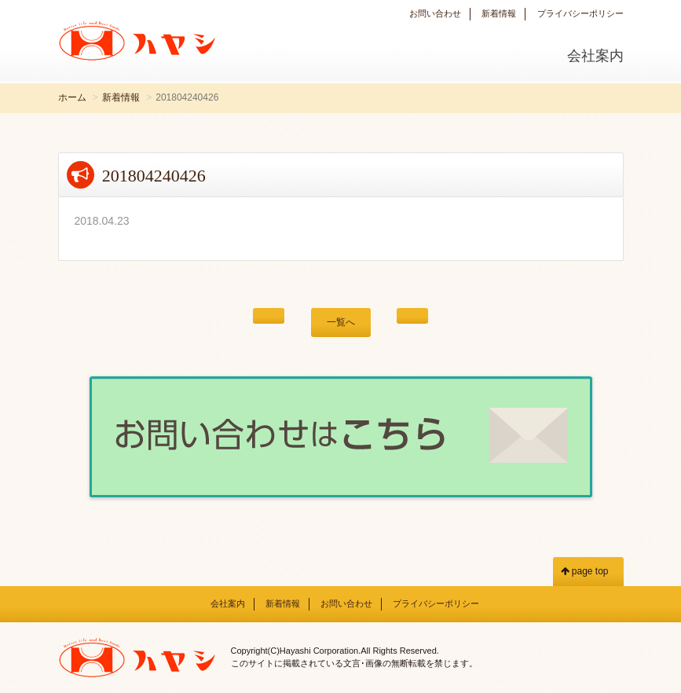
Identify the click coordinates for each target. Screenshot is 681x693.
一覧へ (341, 322)
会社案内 (595, 56)
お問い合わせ (435, 13)
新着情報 (498, 13)
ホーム (72, 97)
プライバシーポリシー (580, 13)
